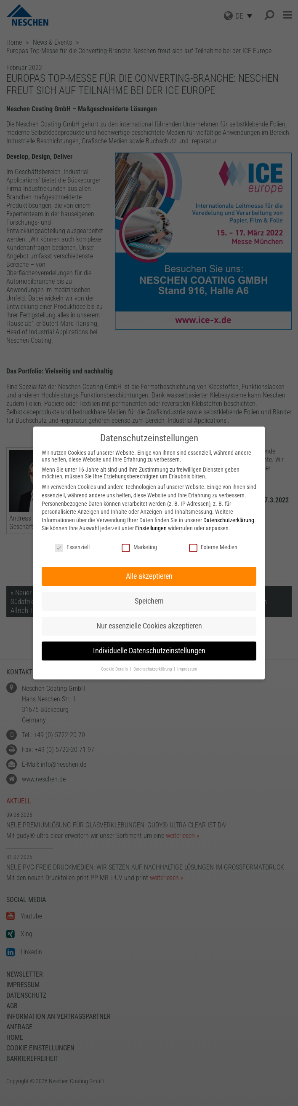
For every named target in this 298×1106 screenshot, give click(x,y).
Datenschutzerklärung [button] (153, 669)
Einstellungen (151, 528)
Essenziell (72, 547)
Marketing (139, 547)
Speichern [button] (149, 601)
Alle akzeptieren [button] (149, 576)
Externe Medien (213, 547)
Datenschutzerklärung (228, 520)
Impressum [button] (187, 669)
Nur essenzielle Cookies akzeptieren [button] (149, 626)
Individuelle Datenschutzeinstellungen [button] (149, 651)
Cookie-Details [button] (115, 669)
